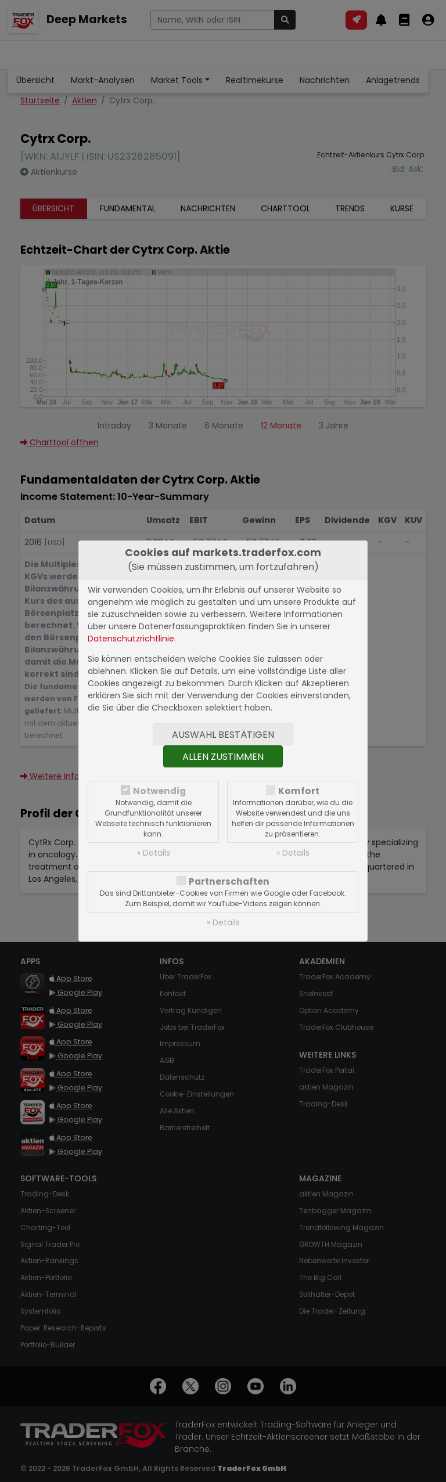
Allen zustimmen (223, 756)
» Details (153, 853)
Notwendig (159, 791)
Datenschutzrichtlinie (131, 638)
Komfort (298, 791)
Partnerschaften (229, 881)
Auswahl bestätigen (223, 734)
